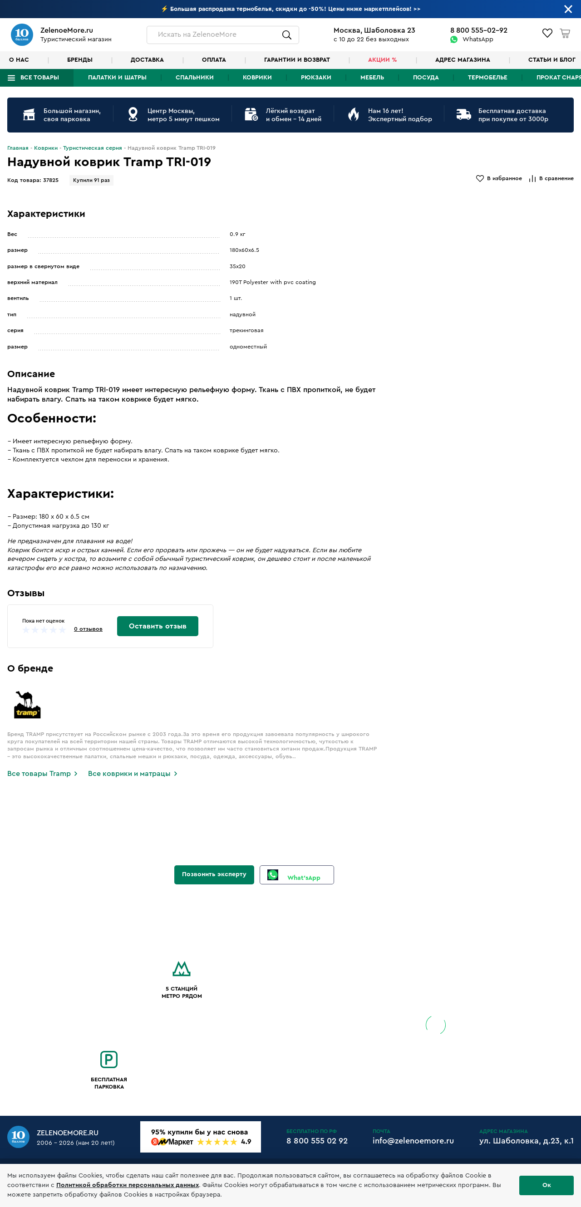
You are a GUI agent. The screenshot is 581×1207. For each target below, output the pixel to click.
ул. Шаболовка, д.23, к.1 (526, 1141)
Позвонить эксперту (214, 874)
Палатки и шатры (117, 77)
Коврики (257, 77)
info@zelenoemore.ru (413, 1141)
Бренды (80, 60)
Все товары (39, 77)
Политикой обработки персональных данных (127, 1185)
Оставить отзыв (158, 626)
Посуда (426, 77)
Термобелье (487, 77)
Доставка (147, 60)
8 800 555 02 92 (317, 1141)
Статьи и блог (552, 60)
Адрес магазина (462, 60)
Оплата (214, 60)
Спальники (195, 77)
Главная (18, 148)
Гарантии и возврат (297, 60)
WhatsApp (478, 39)
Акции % (382, 60)
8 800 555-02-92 (478, 30)
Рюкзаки (316, 77)
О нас (19, 60)
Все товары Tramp (39, 773)
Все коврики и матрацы (129, 773)
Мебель (372, 77)
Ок (546, 1185)
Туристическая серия (92, 148)
